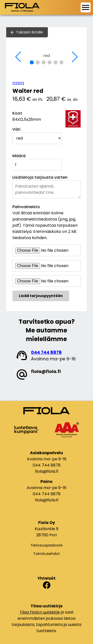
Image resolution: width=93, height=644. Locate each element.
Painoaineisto (26, 207)
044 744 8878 (46, 352)
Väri (16, 129)
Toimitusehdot (46, 553)
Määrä (19, 156)
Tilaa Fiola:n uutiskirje (40, 612)
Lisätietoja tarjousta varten (39, 177)
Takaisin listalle (29, 32)
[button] (32, 62)
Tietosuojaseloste (47, 545)
